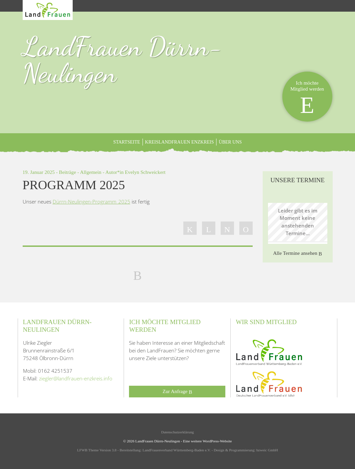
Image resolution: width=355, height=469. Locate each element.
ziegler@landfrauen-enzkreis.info (75, 378)
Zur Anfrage (177, 391)
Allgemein (90, 172)
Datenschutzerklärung (177, 432)
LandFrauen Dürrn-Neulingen (123, 59)
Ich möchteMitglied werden (307, 99)
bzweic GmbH (267, 450)
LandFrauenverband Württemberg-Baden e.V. (176, 450)
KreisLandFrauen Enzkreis (179, 142)
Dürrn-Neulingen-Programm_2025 (91, 201)
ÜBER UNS (230, 142)
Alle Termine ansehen (297, 253)
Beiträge (67, 172)
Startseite (126, 142)
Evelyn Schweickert (145, 172)
